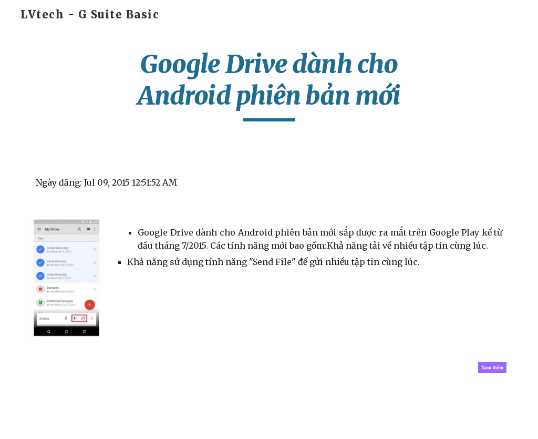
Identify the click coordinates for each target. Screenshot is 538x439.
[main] (268, 85)
